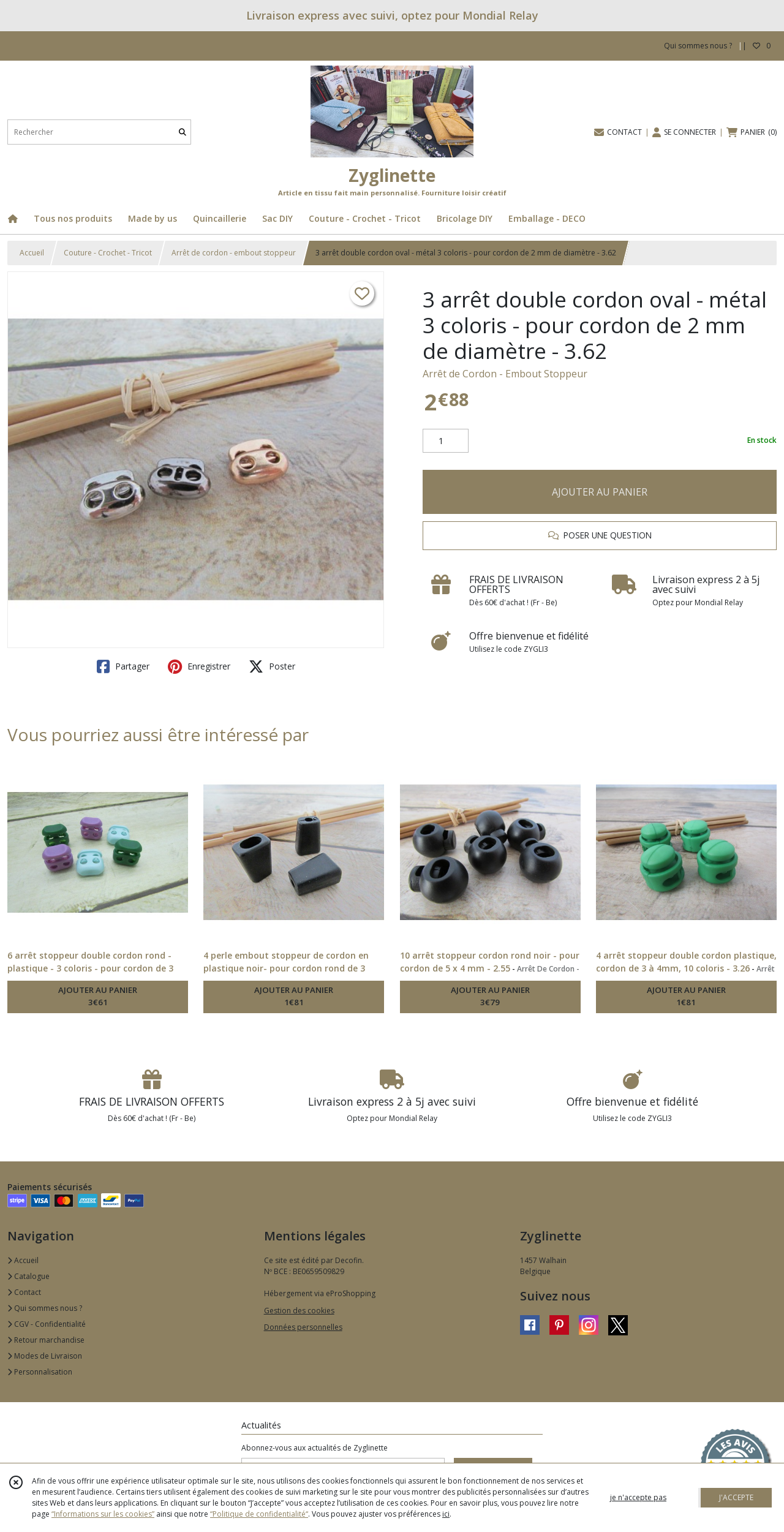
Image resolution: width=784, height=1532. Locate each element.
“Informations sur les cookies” (102, 1514)
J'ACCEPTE (736, 1497)
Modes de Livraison (44, 1356)
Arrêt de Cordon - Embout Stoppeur (505, 373)
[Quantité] (446, 441)
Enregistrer (199, 666)
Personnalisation (39, 1372)
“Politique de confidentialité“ (259, 1514)
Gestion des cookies (299, 1310)
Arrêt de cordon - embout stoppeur (234, 252)
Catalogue (28, 1276)
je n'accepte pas (638, 1497)
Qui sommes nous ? (44, 1308)
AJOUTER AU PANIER (599, 492)
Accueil (32, 252)
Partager (123, 666)
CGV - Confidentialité (46, 1324)
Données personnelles (303, 1327)
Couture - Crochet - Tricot (108, 252)
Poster (272, 666)
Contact (24, 1292)
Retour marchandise (46, 1340)
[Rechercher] (182, 132)
